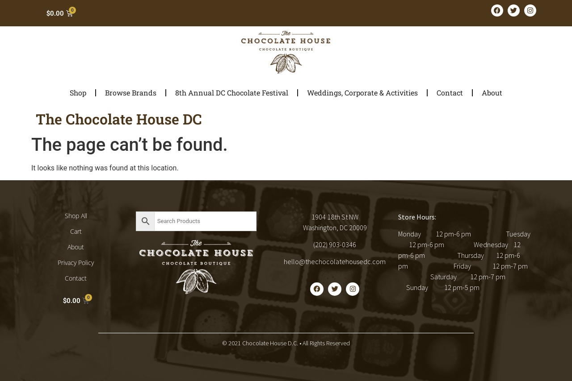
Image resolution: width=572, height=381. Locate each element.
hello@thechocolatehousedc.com (335, 261)
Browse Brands (130, 92)
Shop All (76, 215)
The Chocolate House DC (119, 118)
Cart (76, 231)
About (492, 92)
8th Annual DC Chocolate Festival (231, 92)
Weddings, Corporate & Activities (362, 92)
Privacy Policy (76, 262)
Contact (450, 92)
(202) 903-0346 (334, 244)
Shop (78, 92)
